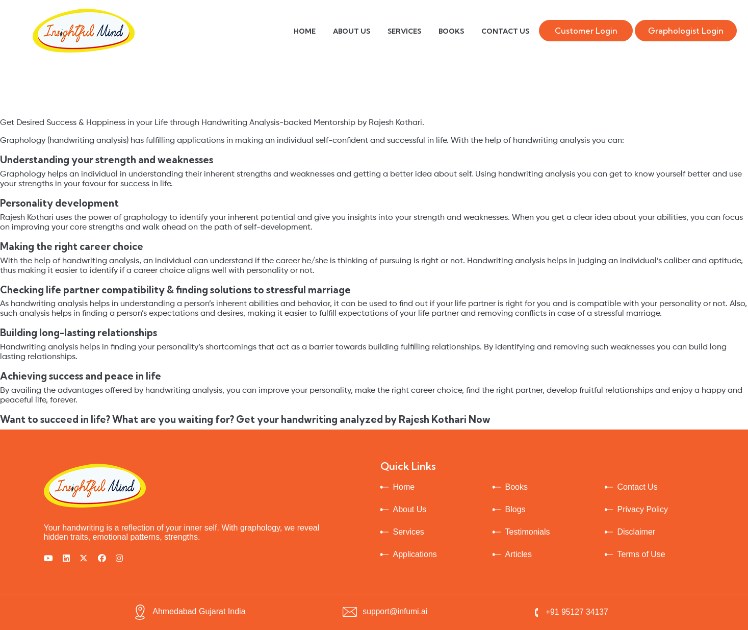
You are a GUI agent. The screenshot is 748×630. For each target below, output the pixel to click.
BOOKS (451, 31)
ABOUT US (351, 31)
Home (404, 487)
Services (408, 531)
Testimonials (527, 531)
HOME (305, 31)
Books (516, 487)
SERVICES (404, 31)
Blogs (515, 509)
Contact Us (637, 487)
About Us (410, 509)
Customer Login (586, 31)
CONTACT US (505, 31)
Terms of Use (641, 554)
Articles (518, 554)
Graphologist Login (686, 31)
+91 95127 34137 (570, 612)
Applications (415, 554)
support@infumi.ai (384, 611)
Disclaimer (636, 531)
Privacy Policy (642, 509)
